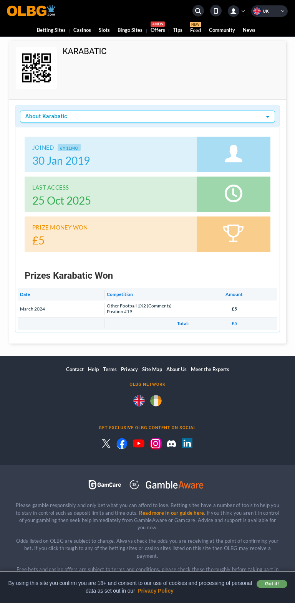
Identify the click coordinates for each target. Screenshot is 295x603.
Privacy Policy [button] (156, 591)
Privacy (129, 369)
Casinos (82, 30)
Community (222, 30)
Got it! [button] (272, 583)
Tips (177, 30)
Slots (104, 30)
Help (93, 369)
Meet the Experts (210, 369)
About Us (176, 369)
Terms (110, 369)
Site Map (152, 369)
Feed (195, 28)
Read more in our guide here (171, 513)
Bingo (130, 30)
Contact (75, 369)
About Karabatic (46, 116)
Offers (158, 28)
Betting (51, 30)
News (249, 30)
